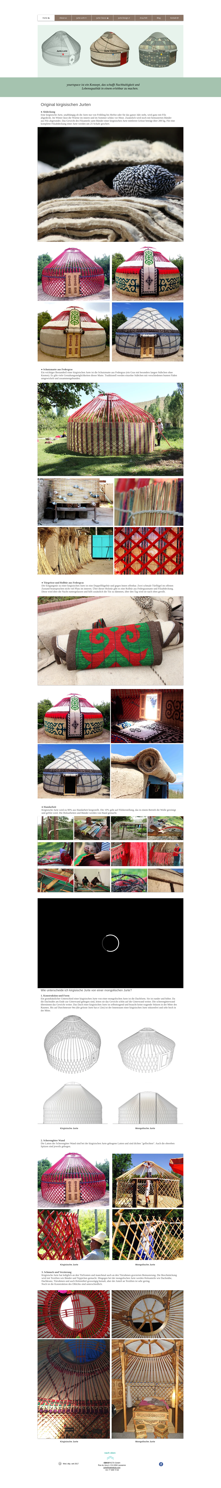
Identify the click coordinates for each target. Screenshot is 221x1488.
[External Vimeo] (110, 943)
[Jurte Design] (159, 51)
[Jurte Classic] (110, 51)
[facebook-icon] (161, 1464)
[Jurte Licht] (62, 51)
